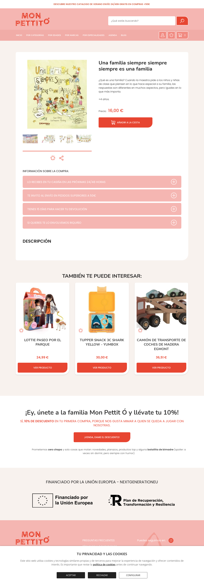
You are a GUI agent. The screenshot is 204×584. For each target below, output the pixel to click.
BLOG (123, 35)
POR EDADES (54, 35)
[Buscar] (182, 20)
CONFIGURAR (133, 575)
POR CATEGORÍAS (35, 35)
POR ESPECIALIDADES (93, 35)
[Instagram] (171, 540)
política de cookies (104, 564)
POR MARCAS (71, 35)
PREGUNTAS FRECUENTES (98, 540)
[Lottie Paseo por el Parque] (42, 329)
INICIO (19, 35)
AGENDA (113, 35)
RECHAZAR (102, 575)
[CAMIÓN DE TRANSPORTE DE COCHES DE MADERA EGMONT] (161, 329)
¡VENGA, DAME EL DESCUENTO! (102, 437)
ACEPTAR (71, 575)
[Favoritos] (171, 35)
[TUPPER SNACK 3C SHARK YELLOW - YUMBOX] (102, 329)
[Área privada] (162, 35)
